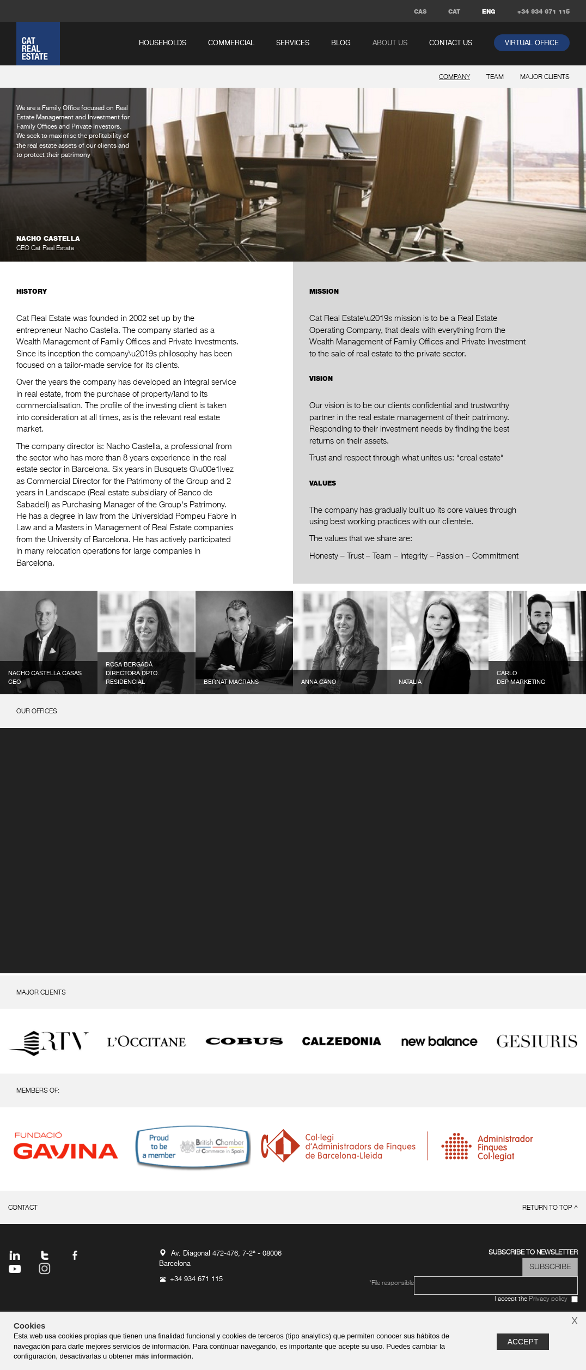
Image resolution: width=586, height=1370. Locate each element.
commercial (231, 43)
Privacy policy (548, 1299)
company (454, 77)
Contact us (450, 43)
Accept (523, 1341)
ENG (489, 12)
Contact (23, 1208)
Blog (341, 43)
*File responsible (391, 1283)
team (495, 77)
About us (390, 43)
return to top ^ (550, 1208)
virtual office (532, 43)
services (292, 43)
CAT (454, 12)
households (162, 43)
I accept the (531, 1299)
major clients (545, 77)
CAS (420, 12)
